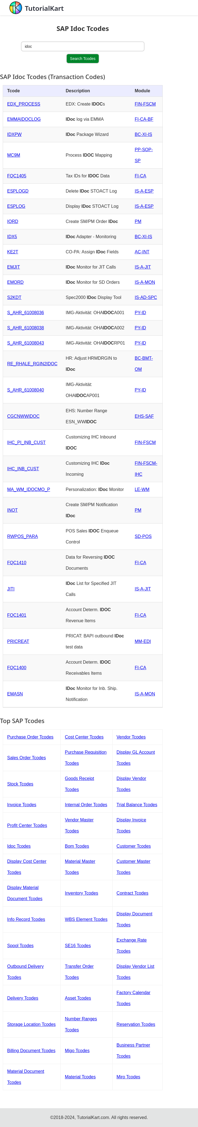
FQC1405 (16, 176)
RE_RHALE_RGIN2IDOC (32, 363)
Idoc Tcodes (19, 846)
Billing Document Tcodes (31, 1050)
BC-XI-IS (143, 134)
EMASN (15, 694)
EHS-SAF (144, 416)
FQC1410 (16, 562)
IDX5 (12, 236)
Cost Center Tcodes (84, 737)
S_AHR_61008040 (25, 390)
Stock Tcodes (20, 784)
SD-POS (143, 536)
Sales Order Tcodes (26, 757)
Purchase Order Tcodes (30, 737)
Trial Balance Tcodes (137, 804)
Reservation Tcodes (136, 1024)
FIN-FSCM (145, 104)
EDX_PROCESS (23, 104)
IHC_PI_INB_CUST (26, 442)
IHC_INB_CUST (23, 468)
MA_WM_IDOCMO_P (28, 489)
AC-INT (142, 251)
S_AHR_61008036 (25, 312)
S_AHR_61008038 (25, 327)
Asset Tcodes (78, 998)
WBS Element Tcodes (86, 919)
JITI (11, 589)
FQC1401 (16, 615)
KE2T (12, 251)
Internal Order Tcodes (86, 804)
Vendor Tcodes (131, 737)
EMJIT (13, 267)
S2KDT (14, 297)
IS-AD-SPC (146, 297)
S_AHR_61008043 (25, 343)
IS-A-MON (145, 282)
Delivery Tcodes (22, 998)
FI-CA (140, 176)
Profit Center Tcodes (27, 825)
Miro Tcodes (128, 1077)
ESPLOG (16, 206)
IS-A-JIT (143, 267)
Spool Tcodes (20, 945)
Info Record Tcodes (26, 919)
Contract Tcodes (132, 893)
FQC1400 (16, 667)
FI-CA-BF (144, 119)
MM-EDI (143, 641)
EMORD (15, 282)
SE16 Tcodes (78, 945)
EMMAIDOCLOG (24, 119)
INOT (12, 510)
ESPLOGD (17, 191)
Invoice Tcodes (21, 804)
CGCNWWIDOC (23, 416)
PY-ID (140, 312)
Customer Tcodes (134, 846)
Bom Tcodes (77, 846)
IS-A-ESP (144, 191)
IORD (12, 221)
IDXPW (14, 134)
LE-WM (142, 489)
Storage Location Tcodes (31, 1024)
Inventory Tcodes (81, 893)
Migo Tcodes (77, 1050)
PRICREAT (18, 641)
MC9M (13, 155)
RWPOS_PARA (22, 536)
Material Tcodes (80, 1077)
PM (138, 221)
